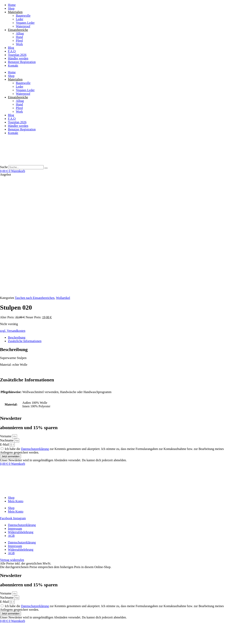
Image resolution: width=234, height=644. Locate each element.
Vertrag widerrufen (12, 628)
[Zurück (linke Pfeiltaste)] (1, 639)
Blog (11, 47)
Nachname (7, 324)
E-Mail (5, 328)
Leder (19, 19)
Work (19, 44)
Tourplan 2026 (17, 54)
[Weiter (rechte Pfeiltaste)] (5, 639)
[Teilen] (9, 636)
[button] (31, 642)
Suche (4, 167)
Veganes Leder (25, 22)
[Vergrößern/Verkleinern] (1, 636)
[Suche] (46, 168)
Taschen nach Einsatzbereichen (34, 181)
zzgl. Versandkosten (12, 214)
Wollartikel (63, 181)
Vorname (6, 320)
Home (12, 5)
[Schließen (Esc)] (13, 636)
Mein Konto (15, 385)
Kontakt (13, 65)
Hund (19, 37)
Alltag (20, 33)
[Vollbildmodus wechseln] (5, 636)
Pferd (19, 40)
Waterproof (23, 26)
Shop (11, 8)
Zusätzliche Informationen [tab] (24, 225)
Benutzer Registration (22, 62)
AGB (11, 419)
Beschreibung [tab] (16, 221)
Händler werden (18, 58)
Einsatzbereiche (18, 30)
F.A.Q (12, 51)
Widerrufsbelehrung (20, 416)
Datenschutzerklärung (35, 332)
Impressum (15, 412)
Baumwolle (23, 15)
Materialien (15, 12)
